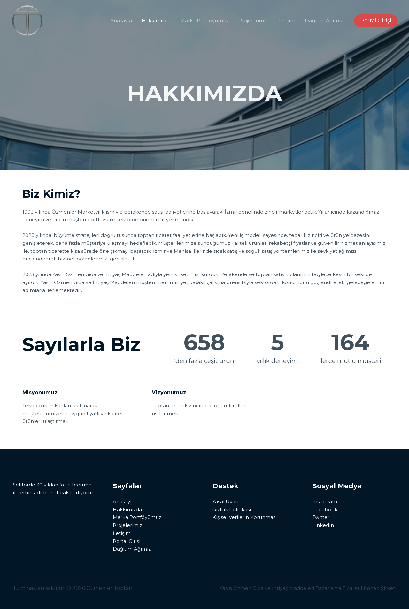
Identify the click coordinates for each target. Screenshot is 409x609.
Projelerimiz (253, 21)
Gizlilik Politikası (231, 510)
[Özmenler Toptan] (27, 20)
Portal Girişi (126, 541)
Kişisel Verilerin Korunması (244, 517)
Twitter (321, 517)
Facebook (325, 510)
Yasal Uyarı (225, 502)
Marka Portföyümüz (204, 21)
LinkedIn (323, 525)
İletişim (286, 21)
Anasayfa (121, 21)
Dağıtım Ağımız (324, 21)
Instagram (325, 502)
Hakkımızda (156, 21)
